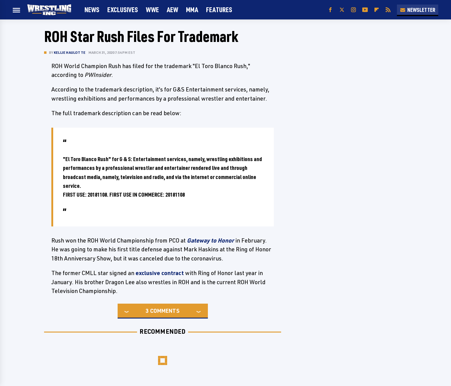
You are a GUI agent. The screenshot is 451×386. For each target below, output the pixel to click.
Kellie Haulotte (69, 52)
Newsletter (417, 9)
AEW (172, 9)
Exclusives (122, 9)
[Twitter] (342, 9)
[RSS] (388, 9)
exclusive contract (160, 273)
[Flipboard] (376, 9)
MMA (192, 9)
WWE (152, 9)
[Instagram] (353, 9)
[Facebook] (330, 9)
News (91, 9)
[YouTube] (365, 9)
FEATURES (219, 9)
